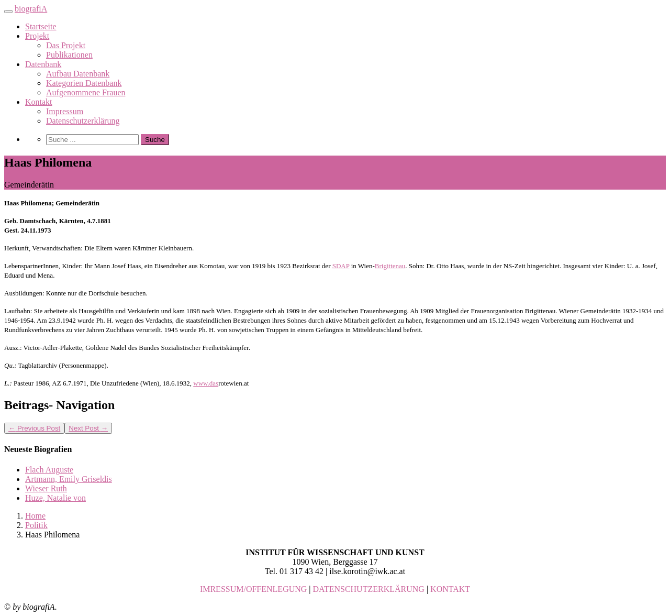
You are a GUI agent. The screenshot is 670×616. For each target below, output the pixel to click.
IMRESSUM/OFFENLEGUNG (253, 589)
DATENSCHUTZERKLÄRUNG (369, 589)
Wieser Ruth (46, 488)
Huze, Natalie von (55, 497)
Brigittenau (390, 266)
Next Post (88, 428)
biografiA (31, 8)
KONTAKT (450, 589)
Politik (36, 525)
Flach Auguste (49, 469)
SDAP (341, 266)
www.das (205, 383)
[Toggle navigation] (8, 11)
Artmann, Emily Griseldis (68, 479)
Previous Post (34, 428)
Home (35, 515)
